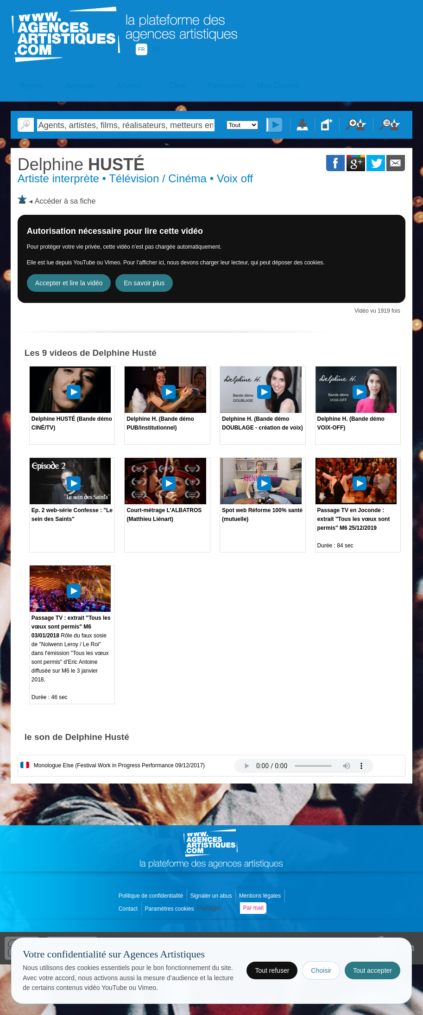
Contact (129, 909)
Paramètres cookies (170, 909)
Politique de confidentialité (152, 896)
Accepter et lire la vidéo (69, 283)
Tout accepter (372, 970)
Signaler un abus (211, 896)
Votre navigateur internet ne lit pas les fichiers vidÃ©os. (303, 766)
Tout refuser (272, 970)
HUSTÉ (81, 164)
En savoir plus (144, 283)
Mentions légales (260, 896)
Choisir (321, 970)
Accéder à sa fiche (65, 201)
